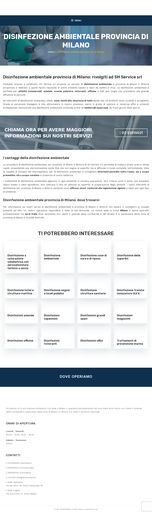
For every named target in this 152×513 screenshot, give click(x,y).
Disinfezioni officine (20, 340)
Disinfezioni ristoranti (52, 342)
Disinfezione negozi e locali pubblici (57, 292)
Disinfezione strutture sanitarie (93, 292)
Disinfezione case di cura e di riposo (93, 257)
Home (51, 52)
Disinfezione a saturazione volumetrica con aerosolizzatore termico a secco (18, 262)
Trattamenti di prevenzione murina (130, 342)
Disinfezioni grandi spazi (92, 317)
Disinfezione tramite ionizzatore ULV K (130, 292)
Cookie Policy (77, 509)
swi (96, 509)
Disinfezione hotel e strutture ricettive (20, 292)
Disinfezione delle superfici (128, 257)
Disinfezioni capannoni (52, 317)
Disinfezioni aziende (20, 315)
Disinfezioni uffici (91, 340)
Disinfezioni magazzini (125, 317)
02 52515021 (131, 133)
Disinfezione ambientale (52, 257)
